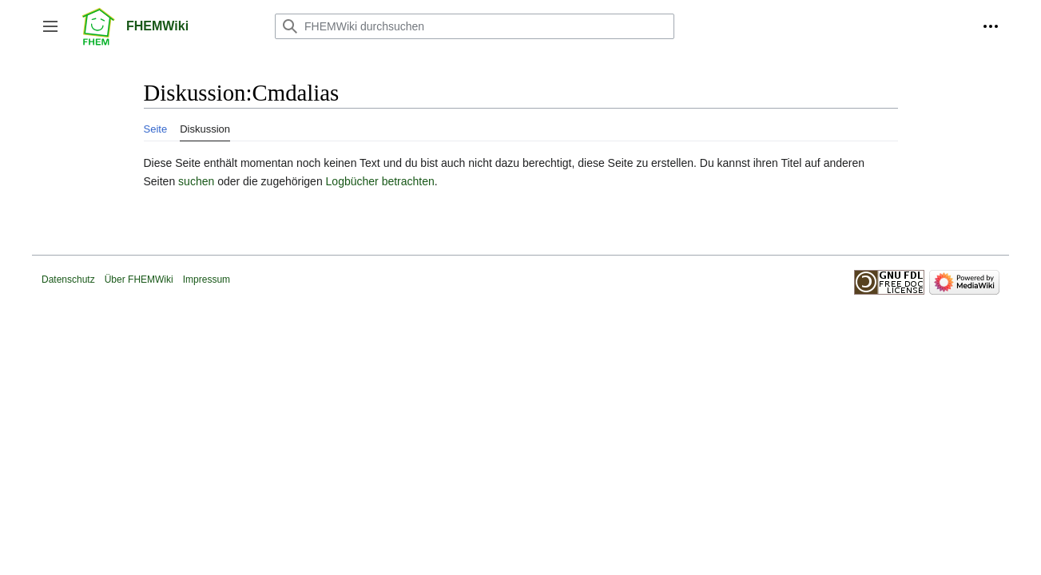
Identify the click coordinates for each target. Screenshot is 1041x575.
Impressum (206, 279)
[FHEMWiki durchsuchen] (474, 26)
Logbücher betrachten (380, 181)
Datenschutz (68, 279)
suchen (196, 181)
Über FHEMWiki (139, 279)
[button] (50, 26)
